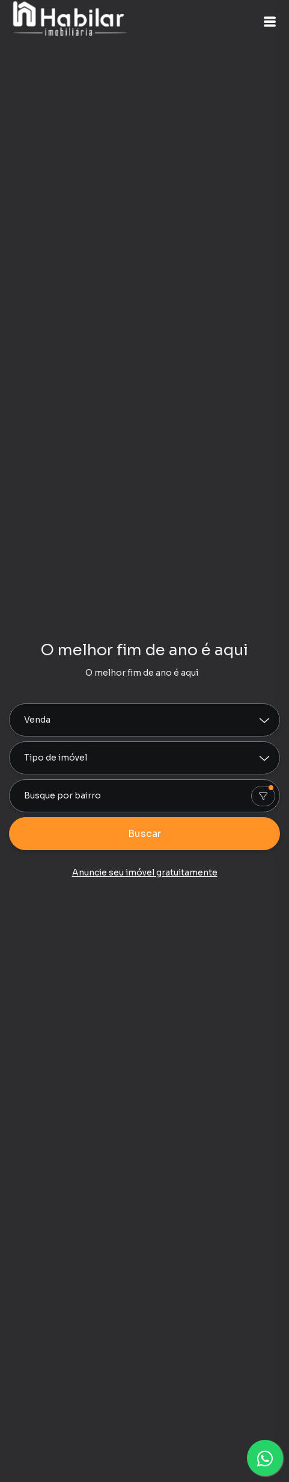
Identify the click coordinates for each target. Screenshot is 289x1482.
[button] (270, 22)
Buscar (144, 833)
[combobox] (144, 795)
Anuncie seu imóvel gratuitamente (145, 872)
